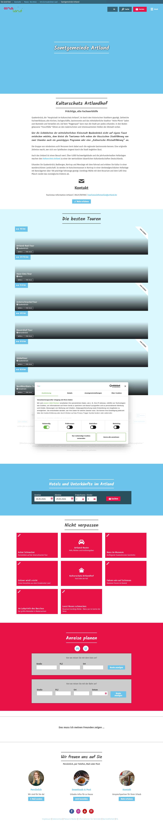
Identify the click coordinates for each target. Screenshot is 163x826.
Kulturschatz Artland (51, 158)
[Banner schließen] (125, 386)
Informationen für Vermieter (90, 819)
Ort (84, 664)
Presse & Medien (70, 819)
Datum (95, 690)
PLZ (61, 664)
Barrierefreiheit (109, 819)
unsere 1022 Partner (51, 403)
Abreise (58, 495)
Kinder (89, 495)
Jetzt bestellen (81, 799)
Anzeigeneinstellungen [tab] (93, 393)
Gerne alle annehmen (111, 437)
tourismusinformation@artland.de (102, 195)
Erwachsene (80, 495)
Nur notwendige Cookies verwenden (81, 437)
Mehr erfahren (81, 201)
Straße (39, 664)
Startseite (18, 2)
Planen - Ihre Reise (33, 2)
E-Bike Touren (29, 251)
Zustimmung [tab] (46, 393)
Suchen (113, 498)
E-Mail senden (36, 799)
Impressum (46, 819)
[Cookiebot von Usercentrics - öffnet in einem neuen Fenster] (111, 386)
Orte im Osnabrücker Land (54, 2)
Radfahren (20, 251)
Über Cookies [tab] (117, 393)
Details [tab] (69, 393)
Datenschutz (57, 819)
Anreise (37, 495)
